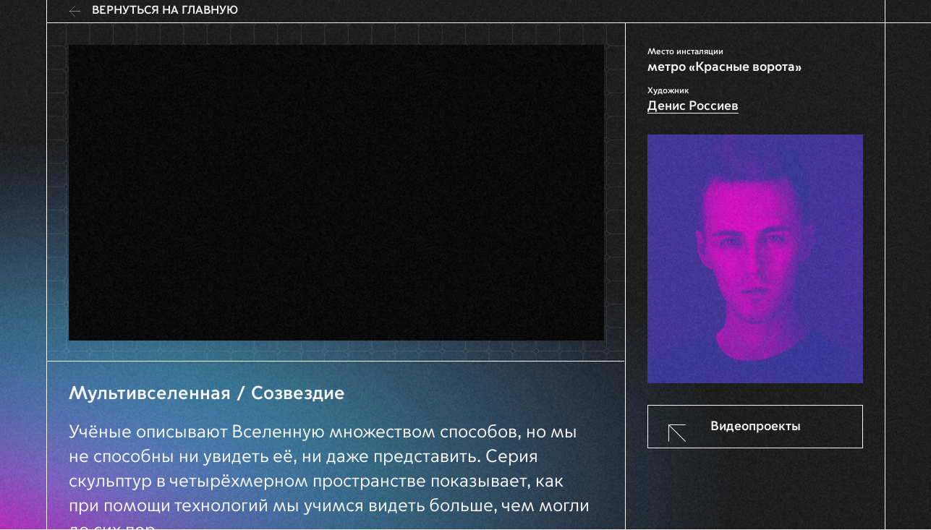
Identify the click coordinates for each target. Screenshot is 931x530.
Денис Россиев (693, 106)
